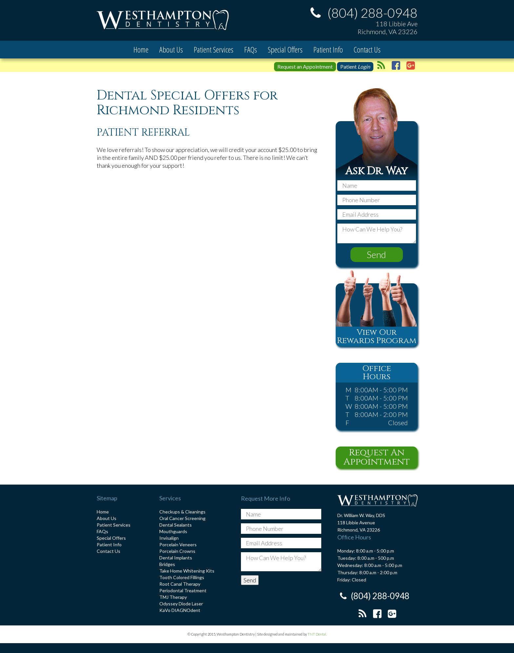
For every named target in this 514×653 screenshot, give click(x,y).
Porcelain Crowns (177, 551)
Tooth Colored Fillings (181, 577)
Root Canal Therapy (179, 584)
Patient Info (328, 49)
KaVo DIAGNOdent (179, 610)
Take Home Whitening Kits (186, 571)
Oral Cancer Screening (182, 518)
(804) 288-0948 (362, 13)
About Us (171, 49)
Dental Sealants (175, 525)
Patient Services (213, 49)
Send (376, 254)
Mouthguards (173, 531)
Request (305, 66)
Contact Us (367, 49)
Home (140, 49)
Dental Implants (175, 557)
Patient (355, 66)
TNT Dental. (317, 634)
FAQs (250, 49)
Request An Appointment (377, 457)
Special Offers (285, 49)
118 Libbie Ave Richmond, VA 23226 (388, 27)
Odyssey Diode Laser (181, 603)
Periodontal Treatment (183, 590)
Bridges (167, 564)
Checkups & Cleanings (182, 511)
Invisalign (169, 538)
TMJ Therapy (173, 597)
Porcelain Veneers (178, 544)
